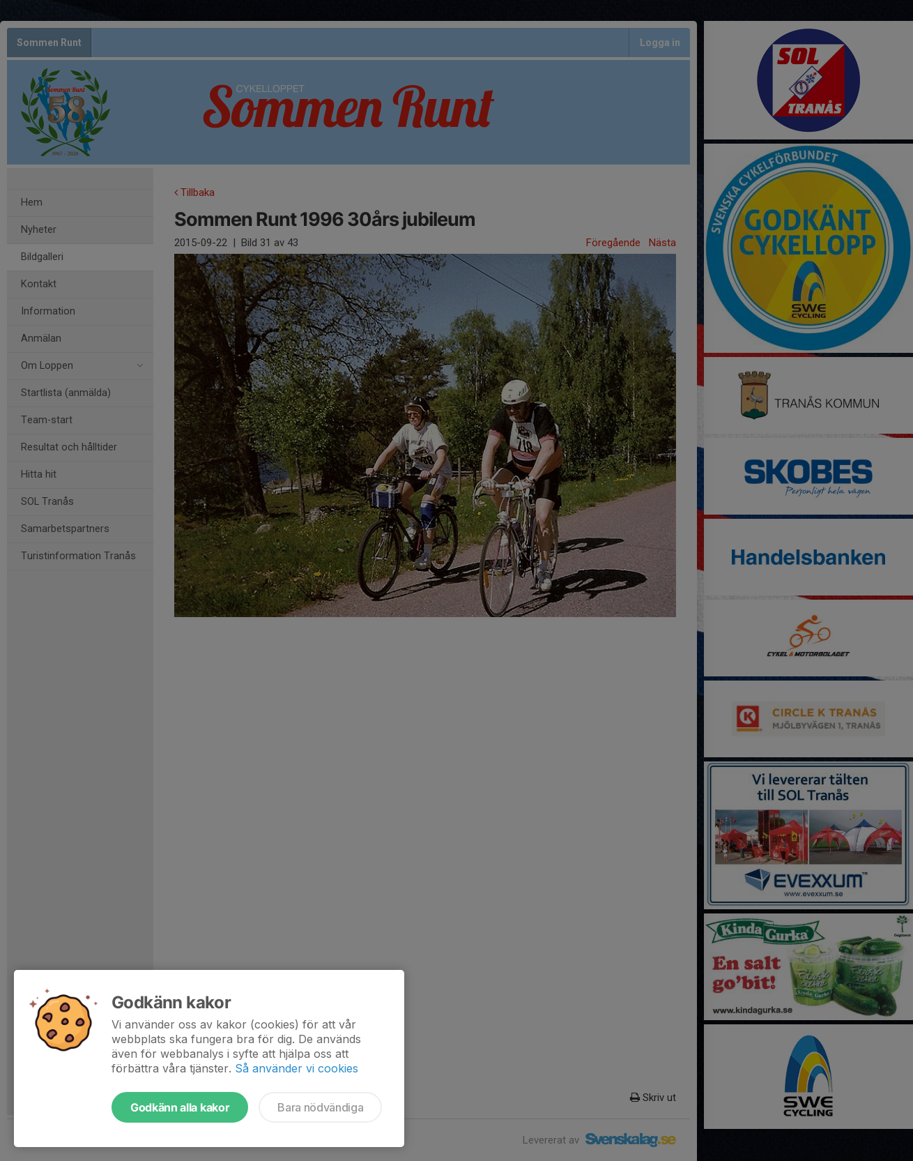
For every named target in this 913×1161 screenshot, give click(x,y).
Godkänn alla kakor (179, 1107)
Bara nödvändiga (320, 1107)
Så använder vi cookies (296, 1068)
